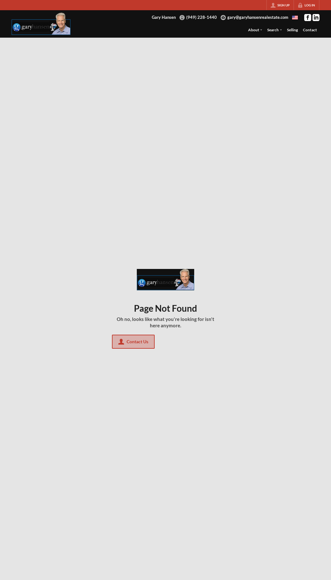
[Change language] (295, 17)
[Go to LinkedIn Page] (316, 17)
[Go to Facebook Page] (307, 17)
